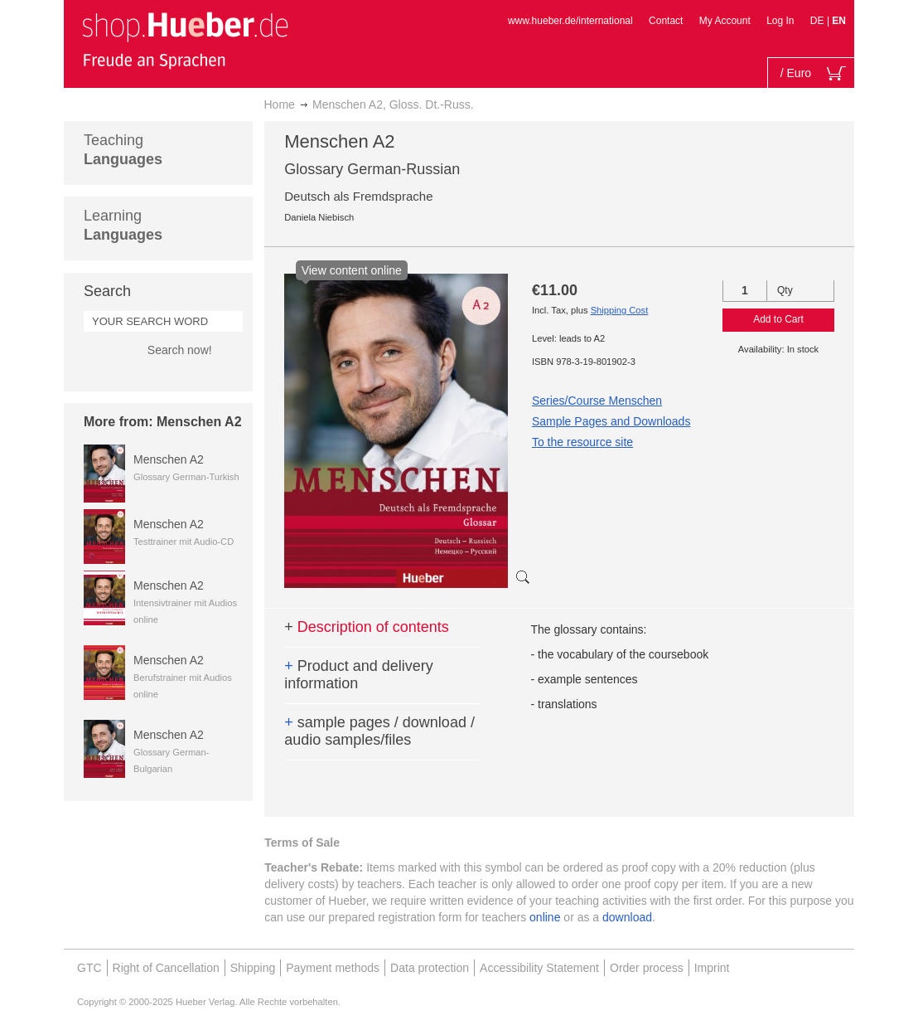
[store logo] (184, 40)
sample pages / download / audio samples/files (379, 731)
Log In (780, 21)
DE (818, 21)
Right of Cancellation (166, 967)
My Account (725, 21)
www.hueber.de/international (570, 21)
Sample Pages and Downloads (611, 421)
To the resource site (582, 442)
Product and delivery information (358, 675)
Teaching (123, 150)
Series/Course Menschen (597, 400)
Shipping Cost (620, 310)
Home (279, 104)
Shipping (253, 967)
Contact (666, 21)
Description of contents (366, 627)
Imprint (712, 967)
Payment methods (332, 967)
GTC (89, 967)
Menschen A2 (168, 459)
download (627, 917)
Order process (647, 967)
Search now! (179, 350)
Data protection (429, 967)
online (544, 917)
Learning (123, 225)
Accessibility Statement (539, 967)
